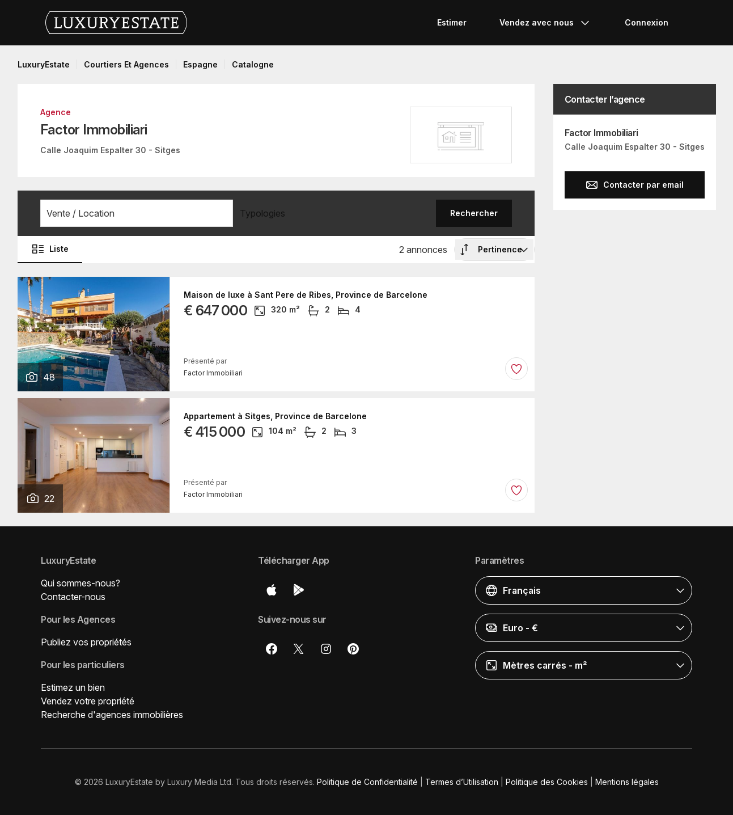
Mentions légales (627, 782)
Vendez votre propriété (87, 701)
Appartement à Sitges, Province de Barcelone (275, 416)
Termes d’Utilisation (461, 782)
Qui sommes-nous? (80, 583)
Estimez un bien (73, 687)
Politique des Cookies (547, 782)
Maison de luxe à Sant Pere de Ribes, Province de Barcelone (305, 294)
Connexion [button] (646, 22)
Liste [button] (50, 249)
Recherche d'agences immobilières (112, 714)
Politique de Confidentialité (367, 782)
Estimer (452, 22)
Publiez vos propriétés (86, 642)
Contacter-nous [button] (73, 596)
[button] (136, 213)
